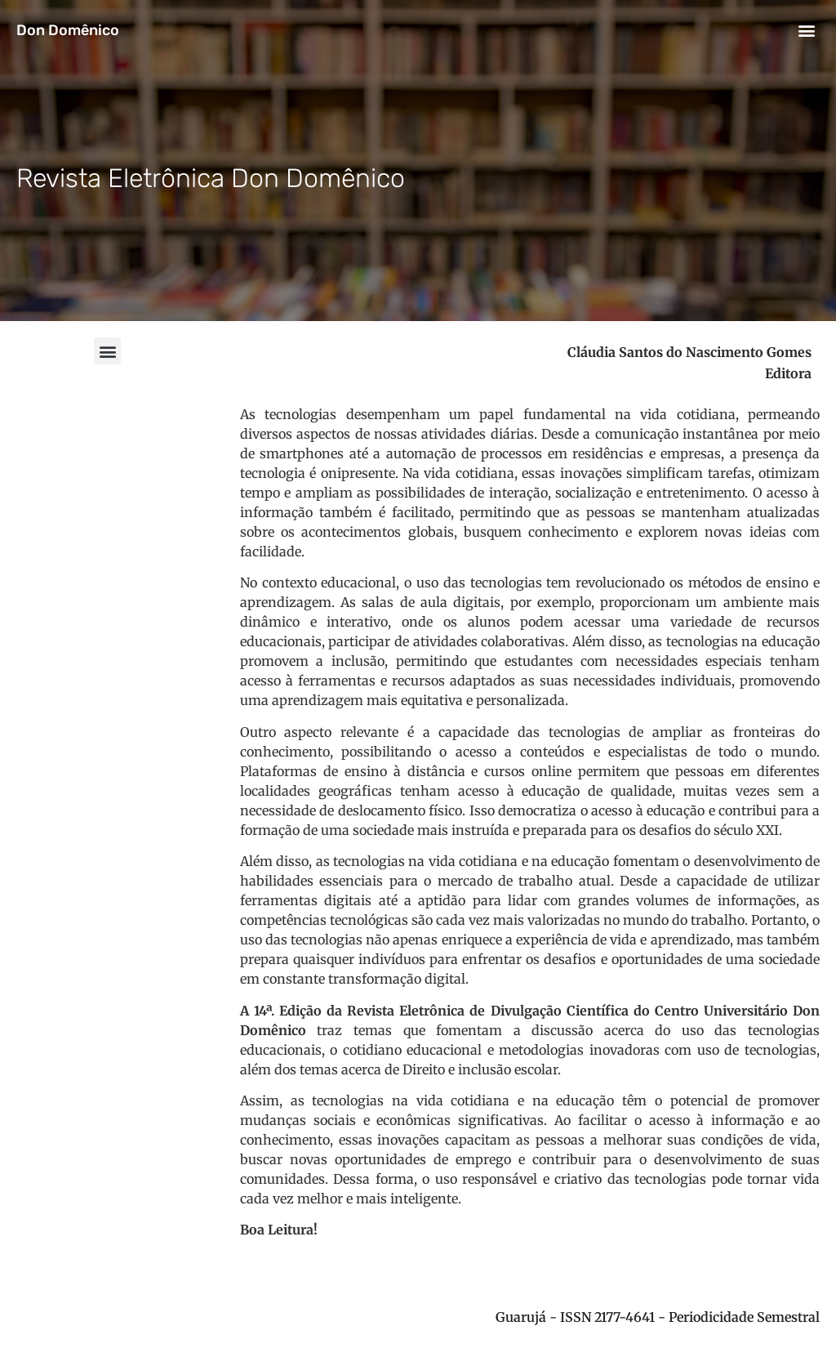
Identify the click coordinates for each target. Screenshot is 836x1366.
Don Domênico (67, 30)
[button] (806, 29)
